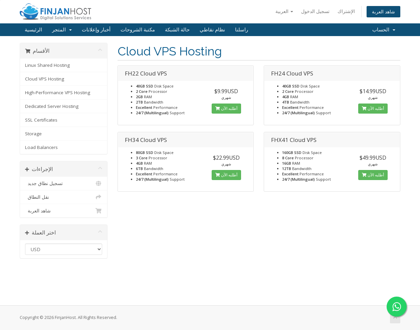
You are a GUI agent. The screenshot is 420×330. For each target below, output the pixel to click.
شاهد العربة (383, 11)
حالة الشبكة (177, 30)
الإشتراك (346, 11)
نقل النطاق (63, 197)
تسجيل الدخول (315, 11)
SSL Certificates (41, 120)
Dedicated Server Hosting (51, 106)
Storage (33, 134)
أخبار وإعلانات (96, 30)
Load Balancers (41, 147)
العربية (284, 11)
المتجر (62, 30)
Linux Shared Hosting (47, 65)
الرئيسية (33, 30)
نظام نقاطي (212, 30)
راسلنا (241, 30)
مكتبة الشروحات (138, 30)
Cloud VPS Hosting (44, 79)
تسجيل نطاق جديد (63, 183)
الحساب (383, 30)
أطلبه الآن (226, 108)
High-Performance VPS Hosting (57, 93)
